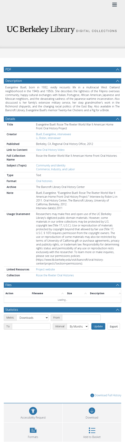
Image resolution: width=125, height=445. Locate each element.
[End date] (31, 326)
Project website (45, 269)
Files (8, 285)
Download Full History (105, 395)
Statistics (11, 310)
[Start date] (81, 317)
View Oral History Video (50, 150)
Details (10, 119)
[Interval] (77, 326)
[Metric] (32, 317)
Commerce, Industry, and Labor (55, 169)
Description (13, 81)
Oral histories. (44, 181)
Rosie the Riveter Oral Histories (55, 275)
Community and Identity (50, 165)
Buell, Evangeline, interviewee (53, 134)
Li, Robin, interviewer (48, 138)
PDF (8, 69)
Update (98, 326)
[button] (33, 432)
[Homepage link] (62, 28)
